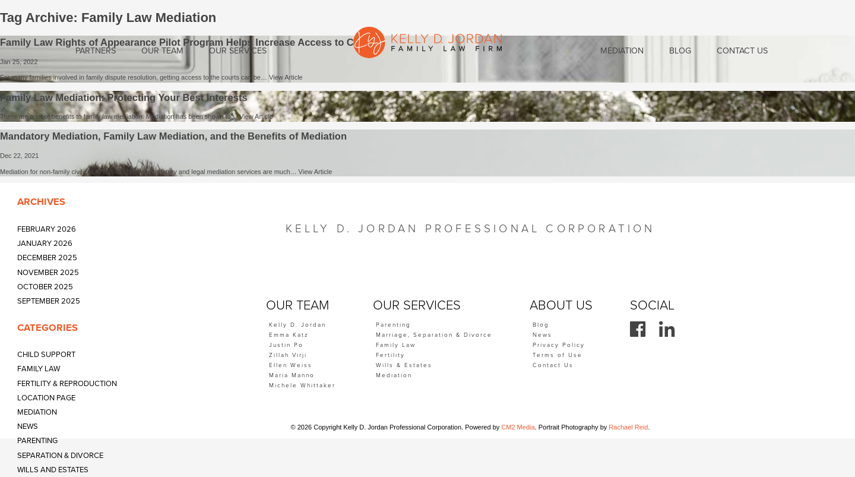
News (27, 426)
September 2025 (48, 301)
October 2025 (45, 287)
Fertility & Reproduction (67, 383)
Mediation (37, 412)
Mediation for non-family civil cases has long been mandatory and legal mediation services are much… (149, 171)
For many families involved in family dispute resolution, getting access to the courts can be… (134, 77)
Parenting (37, 441)
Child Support (46, 354)
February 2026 (46, 229)
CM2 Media (517, 427)
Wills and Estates (52, 470)
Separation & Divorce (60, 455)
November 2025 (48, 272)
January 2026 (44, 243)
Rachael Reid (628, 427)
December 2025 (47, 258)
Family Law (38, 369)
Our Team (162, 51)
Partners (95, 51)
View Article (286, 77)
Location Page (46, 398)
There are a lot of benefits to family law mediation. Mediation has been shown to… (119, 116)
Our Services (238, 51)
